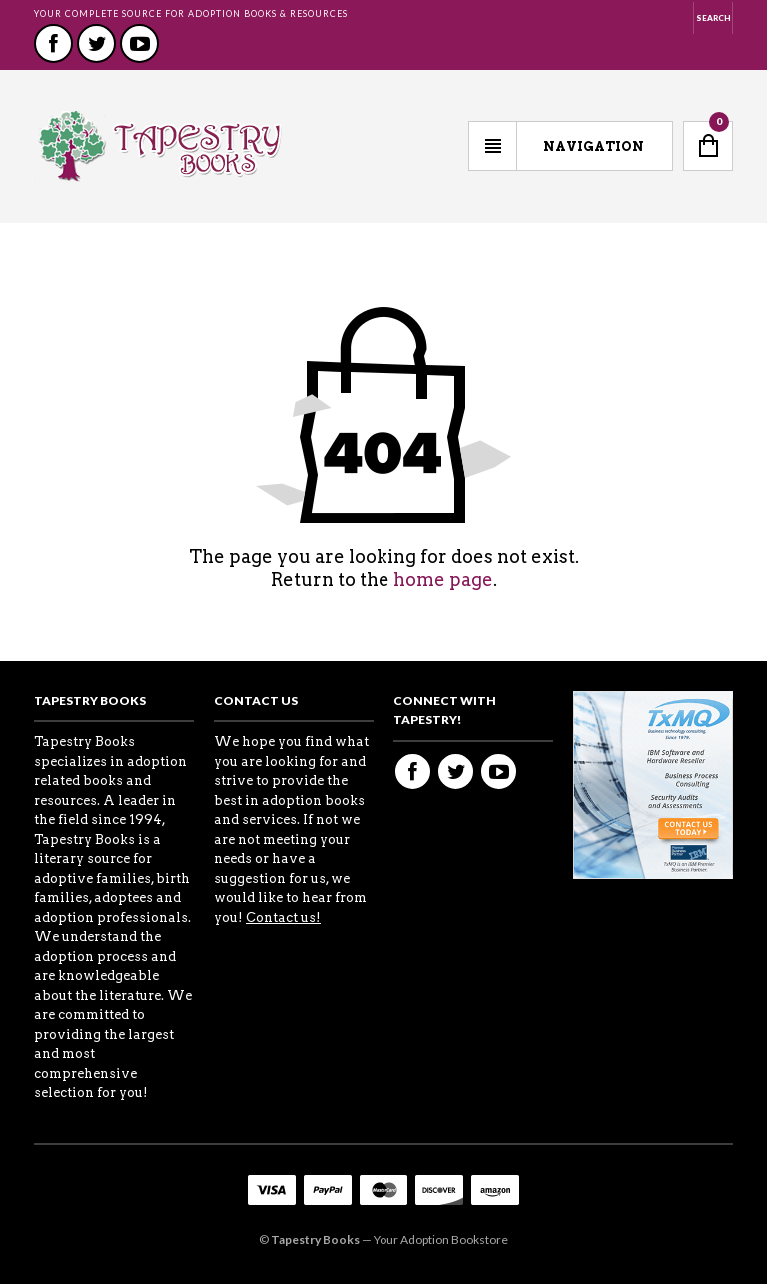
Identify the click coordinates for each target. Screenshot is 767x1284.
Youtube (139, 43)
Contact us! (283, 917)
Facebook (53, 43)
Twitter (96, 43)
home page (443, 579)
